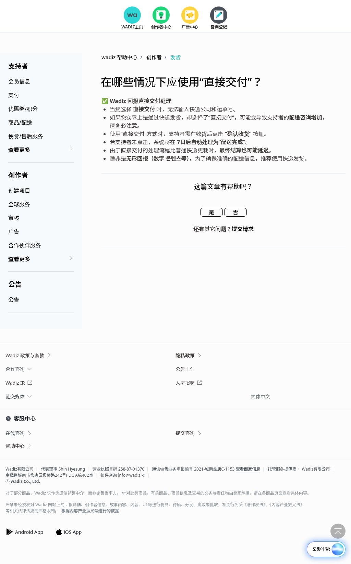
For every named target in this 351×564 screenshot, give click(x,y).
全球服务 (19, 204)
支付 (13, 95)
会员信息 (19, 81)
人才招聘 (189, 383)
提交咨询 (189, 433)
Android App (24, 532)
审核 (13, 218)
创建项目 (19, 190)
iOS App (69, 531)
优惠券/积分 (23, 109)
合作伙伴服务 (24, 245)
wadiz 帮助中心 (119, 57)
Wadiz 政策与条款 (28, 355)
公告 (14, 284)
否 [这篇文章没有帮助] (235, 212)
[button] (337, 549)
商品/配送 (20, 122)
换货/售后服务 (25, 136)
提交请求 (243, 229)
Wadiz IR (19, 383)
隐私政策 (189, 355)
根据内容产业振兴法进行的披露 (90, 511)
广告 (13, 231)
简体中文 (260, 396)
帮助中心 (18, 446)
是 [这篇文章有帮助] (211, 212)
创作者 (18, 175)
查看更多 (41, 150)
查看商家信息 (248, 469)
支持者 (18, 65)
